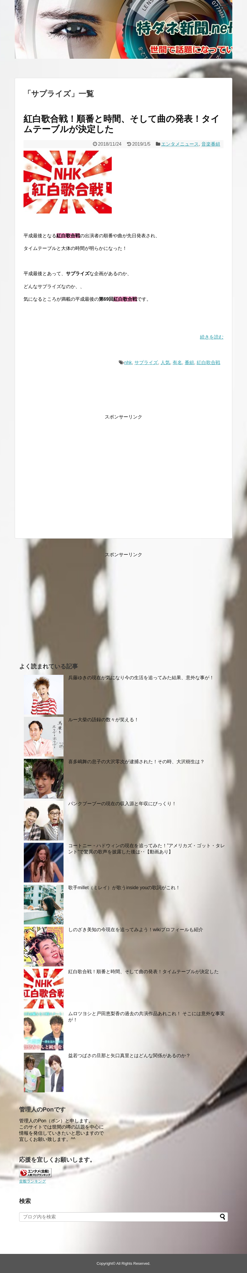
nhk (128, 362)
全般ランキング (32, 1181)
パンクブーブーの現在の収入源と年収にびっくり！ (122, 803)
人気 (165, 362)
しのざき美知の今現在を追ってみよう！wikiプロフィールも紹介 (135, 929)
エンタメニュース (180, 144)
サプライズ (146, 362)
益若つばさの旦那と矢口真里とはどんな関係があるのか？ (129, 1055)
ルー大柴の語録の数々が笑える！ (103, 719)
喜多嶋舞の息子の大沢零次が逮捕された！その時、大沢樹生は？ (136, 761)
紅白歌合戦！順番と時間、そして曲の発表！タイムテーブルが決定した (143, 971)
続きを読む (211, 336)
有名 (177, 362)
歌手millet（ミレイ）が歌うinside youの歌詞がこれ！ (124, 887)
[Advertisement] (73, 476)
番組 (189, 362)
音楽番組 (210, 144)
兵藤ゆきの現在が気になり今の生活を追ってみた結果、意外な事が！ (141, 677)
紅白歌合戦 (208, 362)
